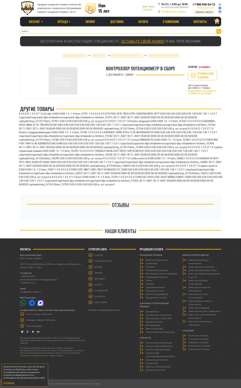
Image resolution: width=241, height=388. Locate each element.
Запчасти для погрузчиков (159, 342)
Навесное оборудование (158, 366)
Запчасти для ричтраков (158, 349)
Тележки (150, 283)
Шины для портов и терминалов (204, 311)
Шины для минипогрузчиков (202, 270)
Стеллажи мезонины (198, 339)
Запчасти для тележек (157, 359)
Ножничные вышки (155, 287)
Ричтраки (150, 266)
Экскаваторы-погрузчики (158, 315)
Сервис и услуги (103, 261)
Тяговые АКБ (152, 363)
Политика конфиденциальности (104, 310)
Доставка (117, 21)
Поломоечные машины (157, 270)
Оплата (143, 21)
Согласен (8, 382)
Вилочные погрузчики (157, 260)
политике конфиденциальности (18, 375)
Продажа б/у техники (156, 297)
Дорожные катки (154, 321)
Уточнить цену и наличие (202, 75)
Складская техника (151, 255)
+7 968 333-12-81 (205, 7)
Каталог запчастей (155, 370)
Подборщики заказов (156, 277)
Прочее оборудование (157, 294)
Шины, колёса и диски (195, 255)
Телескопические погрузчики (160, 332)
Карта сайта (101, 302)
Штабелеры (152, 263)
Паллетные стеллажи (198, 349)
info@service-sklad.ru (173, 11)
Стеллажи (188, 330)
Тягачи (149, 280)
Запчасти (145, 337)
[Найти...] (120, 31)
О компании (171, 21)
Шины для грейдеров (198, 307)
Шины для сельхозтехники (201, 266)
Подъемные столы (155, 290)
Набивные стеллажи (198, 342)
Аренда (98, 267)
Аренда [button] (63, 21)
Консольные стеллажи (199, 345)
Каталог (99, 255)
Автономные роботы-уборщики (161, 273)
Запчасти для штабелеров (159, 346)
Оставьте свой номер (143, 41)
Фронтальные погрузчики (159, 318)
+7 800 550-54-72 (203, 4)
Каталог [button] (34, 21)
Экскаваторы (152, 311)
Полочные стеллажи (198, 335)
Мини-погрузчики (154, 328)
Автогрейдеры (153, 325)
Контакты (200, 21)
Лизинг (90, 21)
